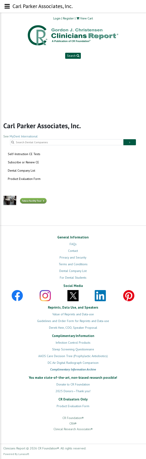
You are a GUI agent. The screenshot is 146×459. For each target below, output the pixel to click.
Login (56, 18)
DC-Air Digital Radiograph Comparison (73, 363)
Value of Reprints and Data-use (73, 314)
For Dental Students (73, 278)
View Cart (86, 18)
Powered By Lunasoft (16, 454)
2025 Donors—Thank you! (73, 391)
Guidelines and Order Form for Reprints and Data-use (73, 321)
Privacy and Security (73, 257)
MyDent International (24, 136)
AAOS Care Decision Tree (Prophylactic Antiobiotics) (73, 356)
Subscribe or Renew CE (23, 162)
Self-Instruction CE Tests (24, 154)
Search (73, 56)
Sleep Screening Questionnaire (73, 349)
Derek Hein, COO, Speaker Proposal (73, 328)
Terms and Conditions (73, 264)
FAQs (73, 244)
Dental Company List (21, 170)
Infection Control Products (73, 343)
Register (68, 18)
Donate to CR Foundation (73, 384)
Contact (73, 251)
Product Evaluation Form (24, 179)
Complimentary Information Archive (73, 369)
